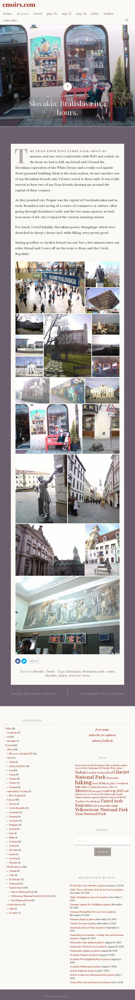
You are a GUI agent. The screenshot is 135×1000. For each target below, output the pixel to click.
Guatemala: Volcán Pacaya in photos (88, 946)
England (13, 816)
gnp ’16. (52, 13)
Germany (14, 820)
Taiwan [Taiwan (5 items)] (112, 797)
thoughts (11, 741)
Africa (10, 749)
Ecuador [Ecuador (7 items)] (91, 772)
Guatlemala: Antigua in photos (85, 951)
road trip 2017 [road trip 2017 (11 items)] (113, 791)
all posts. (22, 13)
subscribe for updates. (102, 735)
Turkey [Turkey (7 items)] (80, 801)
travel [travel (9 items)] (121, 797)
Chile (11, 908)
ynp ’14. (81, 13)
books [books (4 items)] (91, 765)
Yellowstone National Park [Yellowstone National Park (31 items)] (101, 809)
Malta (12, 837)
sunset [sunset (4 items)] (94, 797)
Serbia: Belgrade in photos (83, 971)
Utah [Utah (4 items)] (94, 806)
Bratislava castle (93, 671)
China (12, 762)
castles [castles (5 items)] (123, 765)
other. (95, 13)
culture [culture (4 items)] (119, 768)
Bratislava (74, 671)
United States (16, 888)
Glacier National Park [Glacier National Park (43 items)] (102, 774)
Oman (12, 774)
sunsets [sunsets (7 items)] (103, 797)
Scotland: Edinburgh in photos (85, 966)
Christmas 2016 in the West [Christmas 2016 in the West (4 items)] (101, 768)
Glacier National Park (22, 892)
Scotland (13, 841)
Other (8, 728)
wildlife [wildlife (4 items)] (114, 806)
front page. (103, 729)
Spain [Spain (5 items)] (87, 797)
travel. (37, 13)
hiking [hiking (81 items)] (83, 783)
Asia (9, 758)
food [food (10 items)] (109, 772)
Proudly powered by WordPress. (23, 996)
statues (62, 675)
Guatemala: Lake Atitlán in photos (87, 942)
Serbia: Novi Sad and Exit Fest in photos (90, 982)
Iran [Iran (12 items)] (102, 783)
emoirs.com (19, 4)
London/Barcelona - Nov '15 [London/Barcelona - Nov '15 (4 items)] (102, 787)
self (9, 737)
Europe (11, 800)
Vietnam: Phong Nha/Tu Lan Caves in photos (93, 912)
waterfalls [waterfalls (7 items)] (103, 805)
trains (86, 675)
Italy (11, 833)
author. (109, 13)
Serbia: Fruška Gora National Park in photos (92, 975)
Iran (11, 770)
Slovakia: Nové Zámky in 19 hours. (39, 691)
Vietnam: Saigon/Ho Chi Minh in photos (90, 904)
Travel (50, 671)
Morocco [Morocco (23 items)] (83, 791)
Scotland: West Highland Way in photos (90, 959)
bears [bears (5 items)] (78, 765)
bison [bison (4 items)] (85, 765)
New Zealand (15, 795)
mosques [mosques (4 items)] (97, 791)
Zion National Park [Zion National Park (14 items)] (90, 814)
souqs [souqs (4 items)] (113, 794)
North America (14, 867)
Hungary (13, 825)
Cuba (11, 875)
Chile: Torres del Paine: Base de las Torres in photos (96, 890)
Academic (12, 732)
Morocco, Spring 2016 (20, 753)
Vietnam (13, 787)
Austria (12, 804)
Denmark (14, 812)
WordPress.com (79, 996)
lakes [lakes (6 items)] (84, 787)
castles (110, 671)
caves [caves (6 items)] (83, 768)
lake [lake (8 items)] (78, 787)
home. (7, 13)
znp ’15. (67, 13)
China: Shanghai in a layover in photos (89, 897)
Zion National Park (21, 900)
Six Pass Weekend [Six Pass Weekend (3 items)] (91, 794)
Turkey (13, 783)
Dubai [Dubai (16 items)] (80, 772)
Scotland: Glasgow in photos (84, 955)
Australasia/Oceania (17, 791)
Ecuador (13, 913)
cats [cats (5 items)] (77, 768)
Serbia (12, 846)
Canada (13, 871)
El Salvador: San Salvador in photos (88, 885)
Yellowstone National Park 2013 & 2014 (31, 896)
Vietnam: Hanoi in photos (83, 919)
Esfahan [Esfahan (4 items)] (101, 773)
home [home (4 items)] (95, 783)
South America (14, 904)
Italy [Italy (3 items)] (108, 784)
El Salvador (15, 879)
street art (74, 675)
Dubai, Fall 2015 (17, 766)
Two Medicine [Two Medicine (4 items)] (93, 801)
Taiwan (13, 779)
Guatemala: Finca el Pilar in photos (88, 927)
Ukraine (13, 862)
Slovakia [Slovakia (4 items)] (104, 794)
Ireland (12, 829)
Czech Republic (17, 808)
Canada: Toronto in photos (83, 923)
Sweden (13, 858)
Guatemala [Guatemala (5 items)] (112, 778)
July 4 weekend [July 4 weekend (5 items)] (119, 783)
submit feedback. (102, 741)
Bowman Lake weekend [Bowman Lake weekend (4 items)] (107, 765)
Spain (12, 854)
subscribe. (10, 20)
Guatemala (14, 883)
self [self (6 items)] (126, 791)
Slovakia (38, 671)
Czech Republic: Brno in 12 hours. (96, 691)
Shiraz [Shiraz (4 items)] (78, 794)
